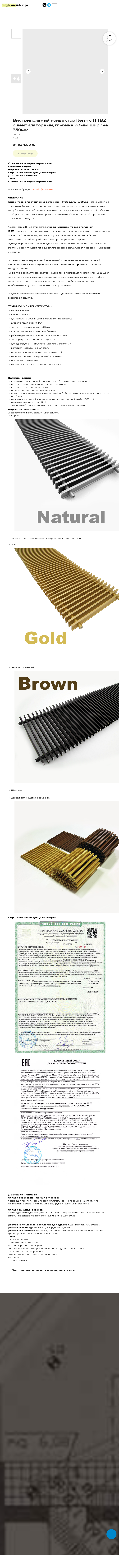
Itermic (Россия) (42, 189)
